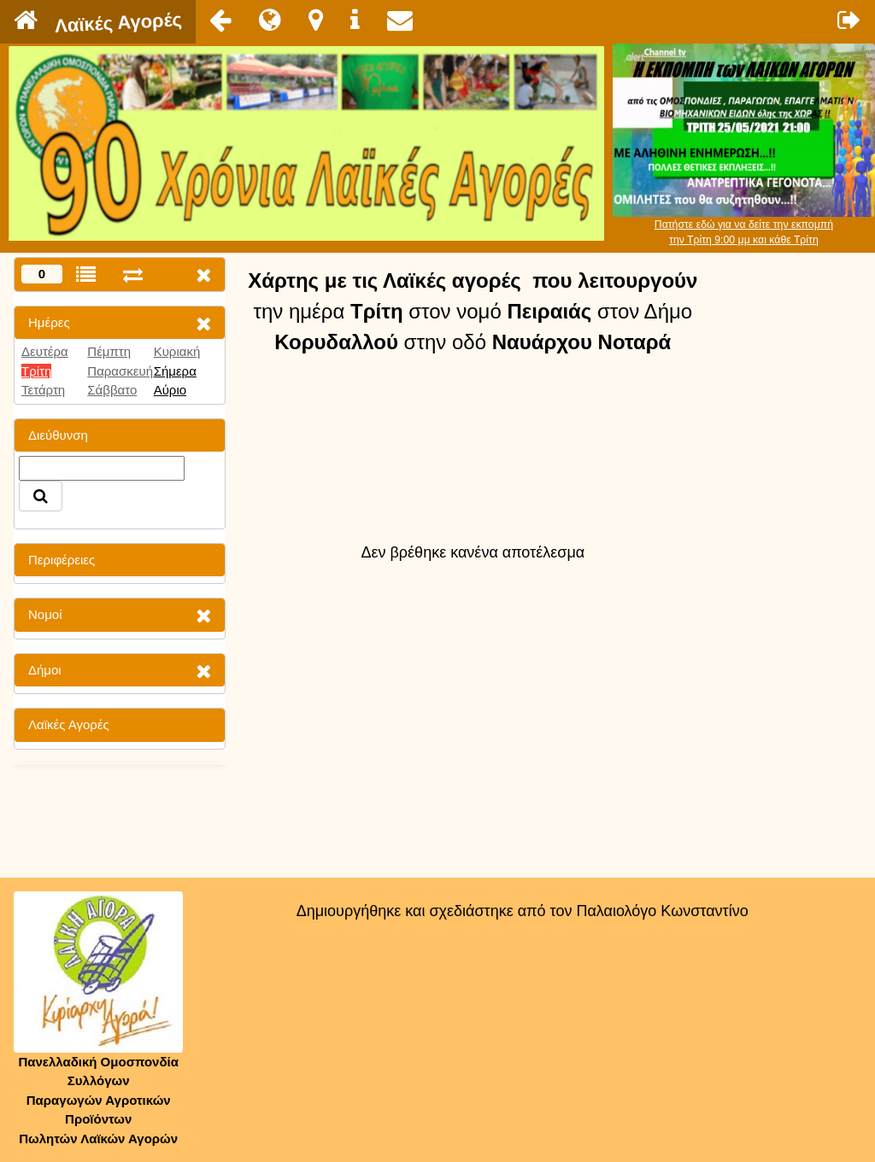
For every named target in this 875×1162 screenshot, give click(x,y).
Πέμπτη (109, 351)
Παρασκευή (120, 371)
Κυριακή (177, 351)
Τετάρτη (43, 389)
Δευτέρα (44, 351)
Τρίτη (36, 371)
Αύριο (170, 389)
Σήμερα (175, 371)
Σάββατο (112, 389)
